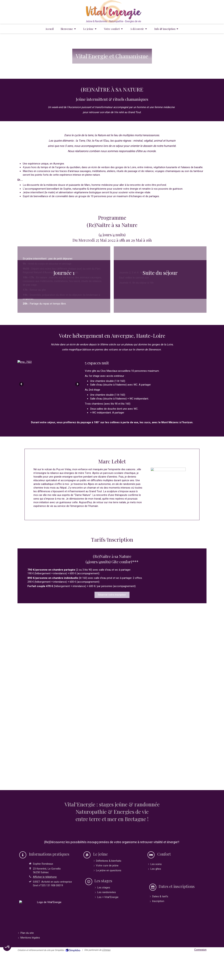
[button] (7, 947)
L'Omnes (106, 950)
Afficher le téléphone (45, 877)
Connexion (200, 950)
